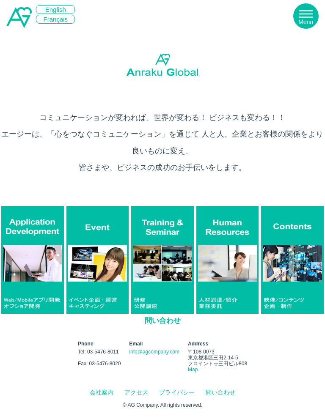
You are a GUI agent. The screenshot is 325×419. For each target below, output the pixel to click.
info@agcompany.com (154, 352)
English (55, 9)
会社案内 (101, 392)
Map (193, 369)
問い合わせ (163, 321)
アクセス (136, 392)
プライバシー (177, 392)
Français (56, 19)
